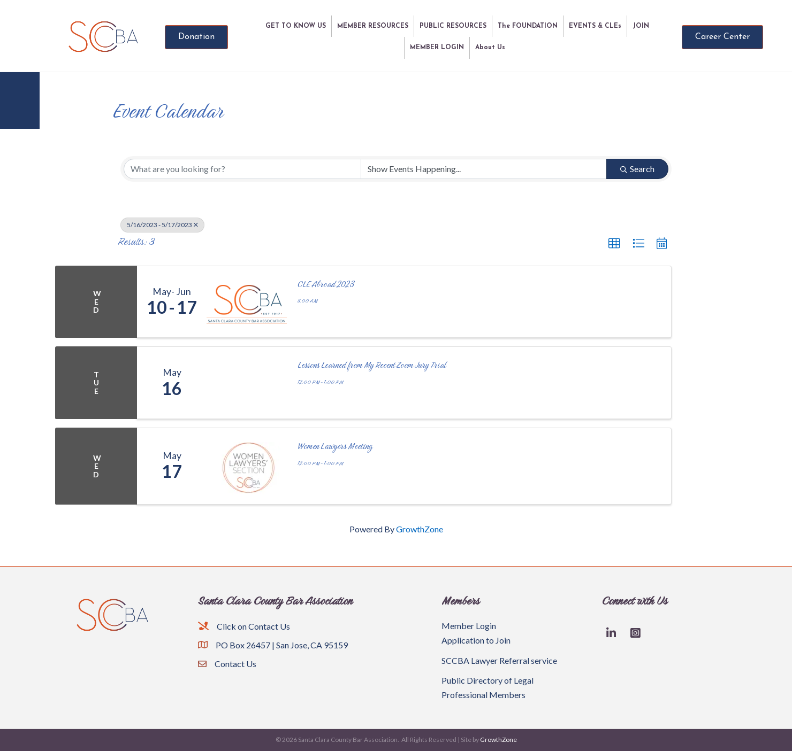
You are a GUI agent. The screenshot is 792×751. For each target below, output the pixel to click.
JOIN (641, 26)
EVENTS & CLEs (595, 26)
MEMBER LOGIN (437, 47)
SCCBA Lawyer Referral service (499, 660)
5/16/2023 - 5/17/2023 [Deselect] (162, 225)
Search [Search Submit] (637, 169)
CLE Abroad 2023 (326, 284)
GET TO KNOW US (295, 26)
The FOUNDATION (528, 26)
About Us (490, 47)
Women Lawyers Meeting (335, 446)
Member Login (468, 626)
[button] (614, 243)
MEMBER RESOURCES (372, 26)
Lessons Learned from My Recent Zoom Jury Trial (372, 365)
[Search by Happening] (484, 169)
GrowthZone (419, 529)
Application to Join (476, 640)
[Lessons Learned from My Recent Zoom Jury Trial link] (247, 382)
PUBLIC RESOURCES (453, 26)
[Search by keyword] (242, 169)
